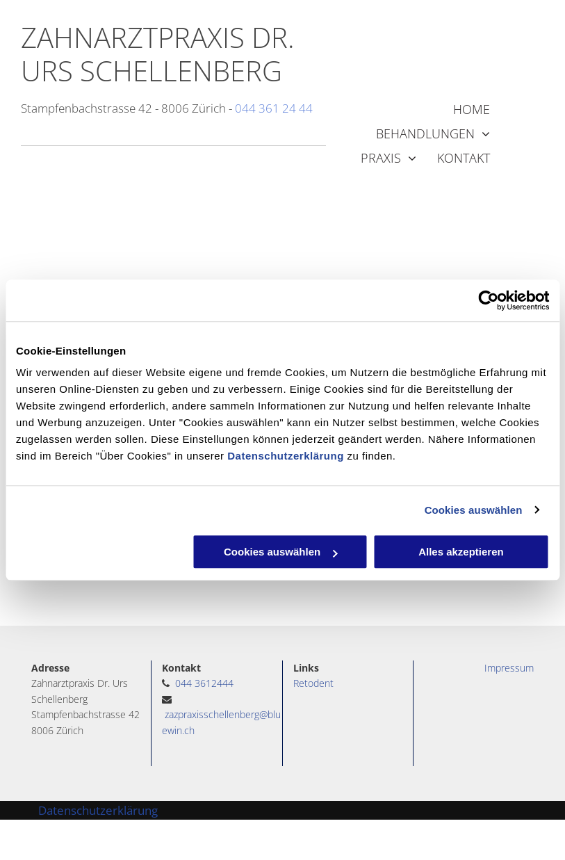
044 (183, 683)
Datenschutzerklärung (285, 456)
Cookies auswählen (474, 510)
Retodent (313, 683)
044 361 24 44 (274, 108)
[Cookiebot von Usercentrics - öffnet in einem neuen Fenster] (488, 300)
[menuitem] (461, 109)
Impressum (509, 667)
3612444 (214, 683)
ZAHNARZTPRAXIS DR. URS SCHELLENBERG (158, 54)
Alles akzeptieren (461, 552)
